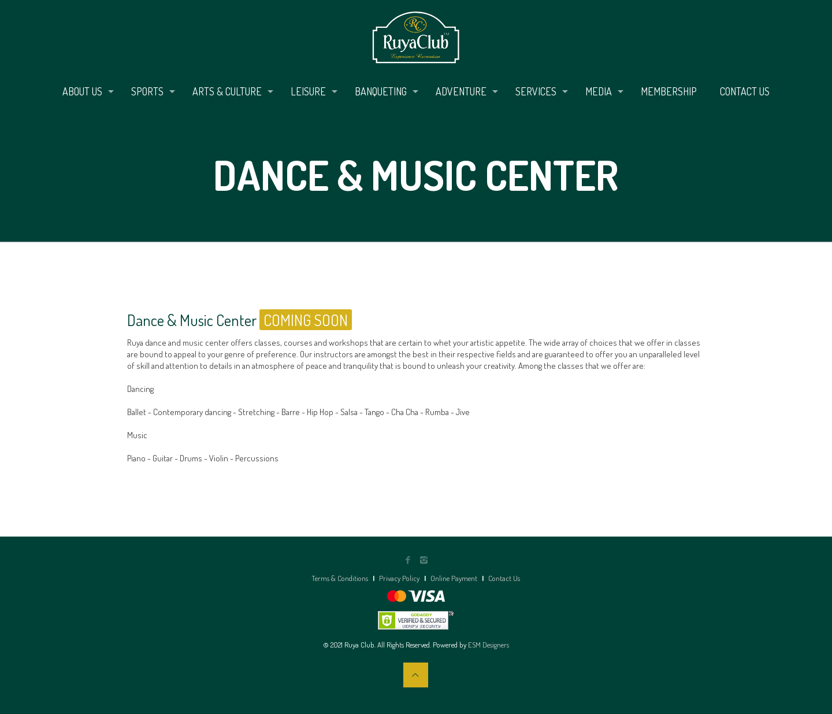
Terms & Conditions (339, 578)
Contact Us (504, 578)
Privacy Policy (399, 578)
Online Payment (453, 578)
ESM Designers (488, 644)
